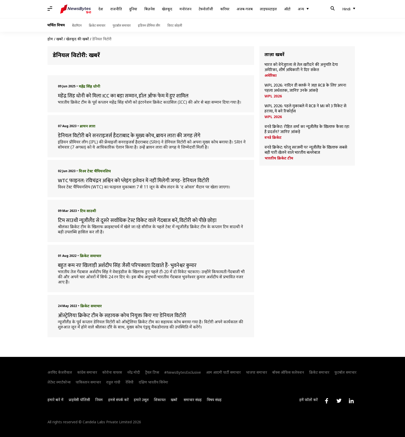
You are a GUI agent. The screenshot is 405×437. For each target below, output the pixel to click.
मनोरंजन (185, 8)
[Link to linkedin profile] (351, 400)
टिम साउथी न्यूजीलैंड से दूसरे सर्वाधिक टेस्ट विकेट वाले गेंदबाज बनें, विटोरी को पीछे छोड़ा (137, 220)
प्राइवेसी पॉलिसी (79, 399)
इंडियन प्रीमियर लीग (149, 25)
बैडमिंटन (77, 25)
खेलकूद (167, 8)
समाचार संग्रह (193, 399)
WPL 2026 (273, 96)
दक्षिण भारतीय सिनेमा (153, 382)
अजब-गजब (245, 8)
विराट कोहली (174, 25)
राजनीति (116, 8)
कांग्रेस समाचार (87, 372)
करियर (224, 8)
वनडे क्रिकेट (273, 137)
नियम (99, 399)
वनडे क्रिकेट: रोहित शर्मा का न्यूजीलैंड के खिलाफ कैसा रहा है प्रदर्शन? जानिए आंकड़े (306, 129)
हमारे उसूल (141, 399)
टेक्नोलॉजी (206, 8)
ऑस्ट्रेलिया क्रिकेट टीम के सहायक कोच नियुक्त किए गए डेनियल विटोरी (122, 315)
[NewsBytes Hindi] (75, 9)
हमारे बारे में (56, 399)
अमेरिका (270, 75)
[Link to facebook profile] (326, 400)
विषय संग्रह (214, 399)
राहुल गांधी (113, 382)
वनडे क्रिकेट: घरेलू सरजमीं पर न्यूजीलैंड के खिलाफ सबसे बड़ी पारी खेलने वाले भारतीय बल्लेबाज (305, 150)
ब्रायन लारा (87, 126)
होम (50, 38)
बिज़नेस (149, 8)
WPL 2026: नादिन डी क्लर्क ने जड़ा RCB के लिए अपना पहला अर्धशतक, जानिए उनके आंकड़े (305, 88)
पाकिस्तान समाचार (88, 382)
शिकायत (160, 399)
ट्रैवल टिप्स (152, 372)
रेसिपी (130, 382)
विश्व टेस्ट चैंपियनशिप (95, 170)
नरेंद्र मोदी (133, 372)
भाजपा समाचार (256, 372)
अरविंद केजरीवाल (60, 372)
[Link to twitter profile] (339, 400)
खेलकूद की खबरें (77, 38)
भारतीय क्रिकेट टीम (278, 158)
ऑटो (287, 8)
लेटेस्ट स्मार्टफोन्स (59, 382)
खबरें (59, 38)
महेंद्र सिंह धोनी (89, 86)
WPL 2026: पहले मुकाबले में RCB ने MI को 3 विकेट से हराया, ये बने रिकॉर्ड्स (305, 109)
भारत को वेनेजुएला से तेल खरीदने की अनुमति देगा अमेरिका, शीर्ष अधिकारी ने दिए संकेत (301, 67)
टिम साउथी (88, 210)
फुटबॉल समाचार (122, 25)
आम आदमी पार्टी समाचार (223, 372)
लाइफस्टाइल (268, 8)
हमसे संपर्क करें (118, 399)
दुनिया (133, 8)
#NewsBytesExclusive (182, 372)
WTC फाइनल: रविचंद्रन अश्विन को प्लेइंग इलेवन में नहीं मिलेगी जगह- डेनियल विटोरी (133, 181)
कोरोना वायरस (112, 372)
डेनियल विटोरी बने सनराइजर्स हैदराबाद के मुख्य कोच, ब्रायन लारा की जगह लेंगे (129, 136)
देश (100, 8)
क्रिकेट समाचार (97, 25)
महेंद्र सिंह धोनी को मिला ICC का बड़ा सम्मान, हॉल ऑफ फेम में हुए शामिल (123, 96)
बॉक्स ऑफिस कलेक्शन (288, 372)
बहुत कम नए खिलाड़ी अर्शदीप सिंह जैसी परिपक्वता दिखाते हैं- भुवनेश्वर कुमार (127, 265)
